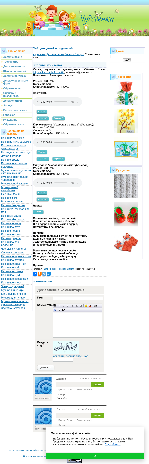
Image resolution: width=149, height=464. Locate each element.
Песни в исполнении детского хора (13, 147)
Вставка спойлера (63, 310)
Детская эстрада (11, 156)
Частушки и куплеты (13, 248)
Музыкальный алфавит (15, 183)
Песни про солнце (12, 271)
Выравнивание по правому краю (81, 306)
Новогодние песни (12, 201)
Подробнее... (112, 444)
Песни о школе (10, 159)
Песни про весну (11, 223)
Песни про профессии (14, 278)
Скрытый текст (95, 306)
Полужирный (55, 306)
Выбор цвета (90, 306)
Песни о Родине (10, 230)
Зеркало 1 (42, 118)
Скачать (41, 111)
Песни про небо (10, 267)
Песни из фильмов (12, 138)
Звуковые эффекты (13, 308)
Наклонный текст (59, 306)
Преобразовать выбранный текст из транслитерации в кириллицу (59, 310)
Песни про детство (12, 260)
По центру (77, 306)
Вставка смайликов (86, 306)
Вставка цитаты (55, 310)
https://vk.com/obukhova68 (48, 72)
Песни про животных (13, 263)
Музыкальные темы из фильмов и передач (14, 303)
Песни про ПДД (10, 275)
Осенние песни (10, 194)
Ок (95, 456)
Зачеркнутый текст (67, 306)
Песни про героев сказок (16, 256)
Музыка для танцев (13, 297)
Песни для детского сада (16, 152)
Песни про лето (10, 227)
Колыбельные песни (13, 293)
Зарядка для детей (12, 286)
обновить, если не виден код (70, 356)
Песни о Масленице (13, 219)
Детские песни (50, 269)
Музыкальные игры (13, 290)
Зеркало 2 (58, 118)
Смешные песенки (12, 252)
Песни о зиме (9, 197)
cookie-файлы (32, 450)
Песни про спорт (11, 282)
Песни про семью (11, 234)
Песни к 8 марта (11, 215)
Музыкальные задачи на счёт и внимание (16, 171)
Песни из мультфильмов (16, 141)
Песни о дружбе (11, 238)
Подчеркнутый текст (63, 306)
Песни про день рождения (10, 243)
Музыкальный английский (9, 189)
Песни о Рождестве (13, 205)
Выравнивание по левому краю (73, 306)
